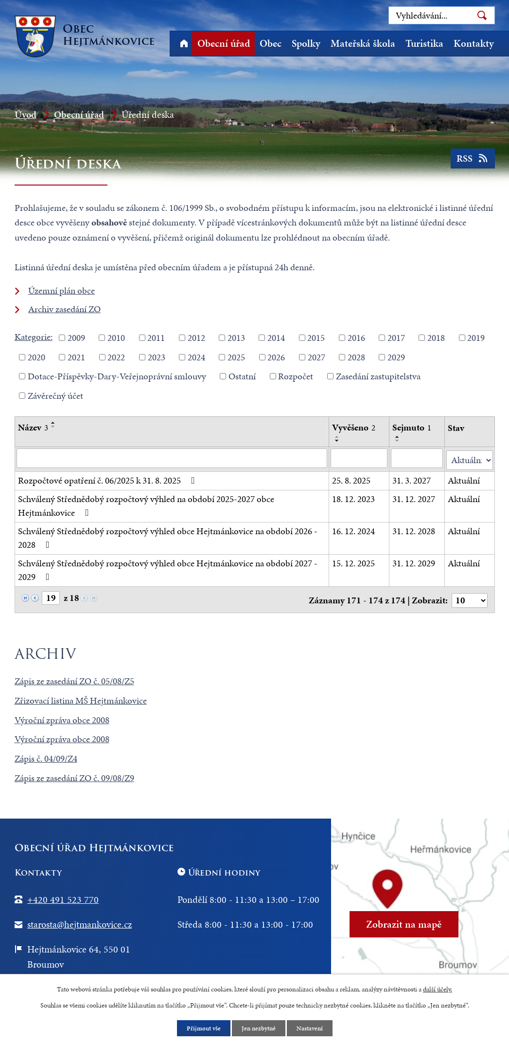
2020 (36, 356)
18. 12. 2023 (354, 497)
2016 (356, 337)
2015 (316, 337)
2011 (156, 337)
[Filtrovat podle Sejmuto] (417, 458)
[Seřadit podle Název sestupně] (53, 427)
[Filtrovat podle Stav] (470, 458)
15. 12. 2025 (354, 561)
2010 (116, 337)
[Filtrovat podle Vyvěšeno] (359, 458)
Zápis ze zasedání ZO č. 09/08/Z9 (74, 774)
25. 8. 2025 (352, 478)
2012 (196, 337)
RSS (471, 161)
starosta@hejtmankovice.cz (79, 921)
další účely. (437, 988)
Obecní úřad (223, 43)
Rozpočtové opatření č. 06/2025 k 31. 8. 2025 (108, 478)
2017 (396, 337)
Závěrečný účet (55, 395)
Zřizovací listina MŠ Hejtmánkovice (81, 697)
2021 (76, 356)
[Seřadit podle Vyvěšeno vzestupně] (338, 437)
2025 (236, 356)
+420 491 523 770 (63, 896)
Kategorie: (34, 336)
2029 (396, 356)
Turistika (424, 43)
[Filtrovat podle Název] (172, 458)
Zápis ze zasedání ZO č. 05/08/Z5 (74, 677)
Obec (270, 43)
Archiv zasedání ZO (64, 309)
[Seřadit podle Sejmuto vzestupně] (397, 437)
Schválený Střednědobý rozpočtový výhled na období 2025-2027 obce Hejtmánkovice (146, 504)
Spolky (306, 43)
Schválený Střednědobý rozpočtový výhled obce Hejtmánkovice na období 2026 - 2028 (167, 536)
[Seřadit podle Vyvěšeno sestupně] (338, 441)
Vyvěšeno (354, 427)
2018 (436, 337)
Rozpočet (295, 376)
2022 (116, 356)
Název (33, 427)
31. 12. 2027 (413, 497)
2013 (236, 337)
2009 (76, 337)
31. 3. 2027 (411, 478)
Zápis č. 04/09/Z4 (46, 755)
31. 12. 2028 (413, 529)
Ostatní (242, 376)
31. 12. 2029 (413, 561)
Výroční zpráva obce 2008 (62, 716)
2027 (316, 356)
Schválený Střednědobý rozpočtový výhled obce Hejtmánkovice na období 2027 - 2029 (167, 568)
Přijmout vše (201, 1028)
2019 (476, 337)
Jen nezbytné (259, 1028)
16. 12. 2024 (354, 529)
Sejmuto (411, 427)
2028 (356, 356)
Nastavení (312, 1028)
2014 (276, 337)
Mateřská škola (363, 43)
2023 (156, 356)
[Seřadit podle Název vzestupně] (53, 423)
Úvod (184, 43)
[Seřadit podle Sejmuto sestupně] (397, 441)
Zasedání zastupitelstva (378, 376)
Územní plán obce (61, 290)
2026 (276, 356)
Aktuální (464, 478)
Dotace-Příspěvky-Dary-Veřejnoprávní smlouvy (117, 376)
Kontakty (474, 43)
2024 (196, 356)
